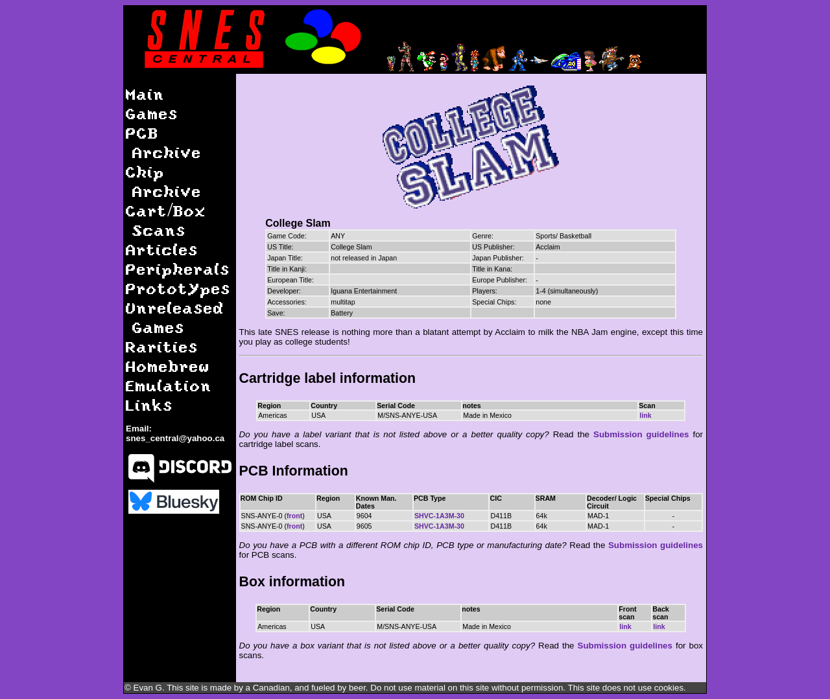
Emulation (169, 385)
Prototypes (178, 288)
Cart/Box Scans (166, 220)
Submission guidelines (641, 434)
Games (152, 113)
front (294, 516)
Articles (162, 249)
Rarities (162, 346)
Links (149, 404)
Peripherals (178, 268)
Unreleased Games (175, 317)
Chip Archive (164, 181)
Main (145, 93)
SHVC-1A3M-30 (439, 516)
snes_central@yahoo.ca (175, 438)
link (645, 415)
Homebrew (168, 365)
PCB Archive (164, 142)
